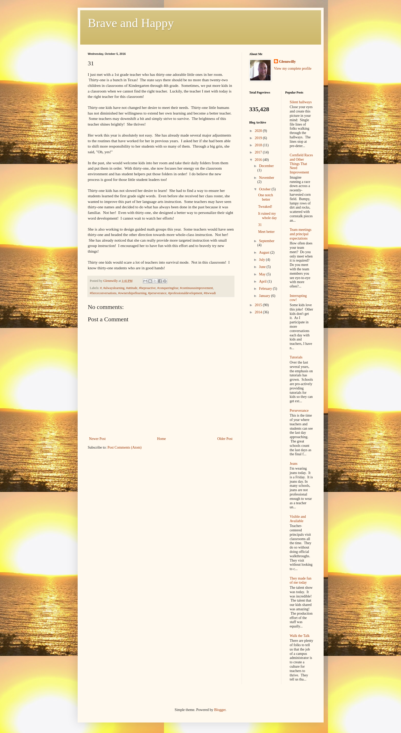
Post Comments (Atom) (125, 447)
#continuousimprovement (196, 288)
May (262, 274)
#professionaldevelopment (185, 293)
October (265, 189)
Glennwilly (287, 62)
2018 (259, 145)
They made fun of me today (301, 580)
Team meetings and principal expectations (301, 234)
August (264, 252)
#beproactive (147, 288)
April (263, 281)
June (262, 267)
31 (260, 225)
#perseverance (157, 293)
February (266, 289)
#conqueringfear (167, 288)
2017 (259, 152)
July (262, 260)
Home (161, 439)
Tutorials (296, 357)
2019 (259, 138)
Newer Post (97, 439)
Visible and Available (298, 519)
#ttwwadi (210, 293)
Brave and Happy (131, 23)
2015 (259, 305)
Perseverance (299, 410)
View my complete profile (293, 68)
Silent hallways (301, 102)
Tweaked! (265, 207)
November (266, 178)
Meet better (266, 232)
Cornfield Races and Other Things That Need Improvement (301, 163)
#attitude (131, 288)
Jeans (293, 464)
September (266, 241)
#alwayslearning (114, 288)
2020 (259, 131)
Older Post (225, 439)
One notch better (265, 197)
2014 (259, 312)
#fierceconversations (103, 293)
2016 (259, 160)
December (266, 166)
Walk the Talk (300, 636)
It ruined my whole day (267, 216)
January (265, 296)
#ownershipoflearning (132, 293)
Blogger (219, 710)
